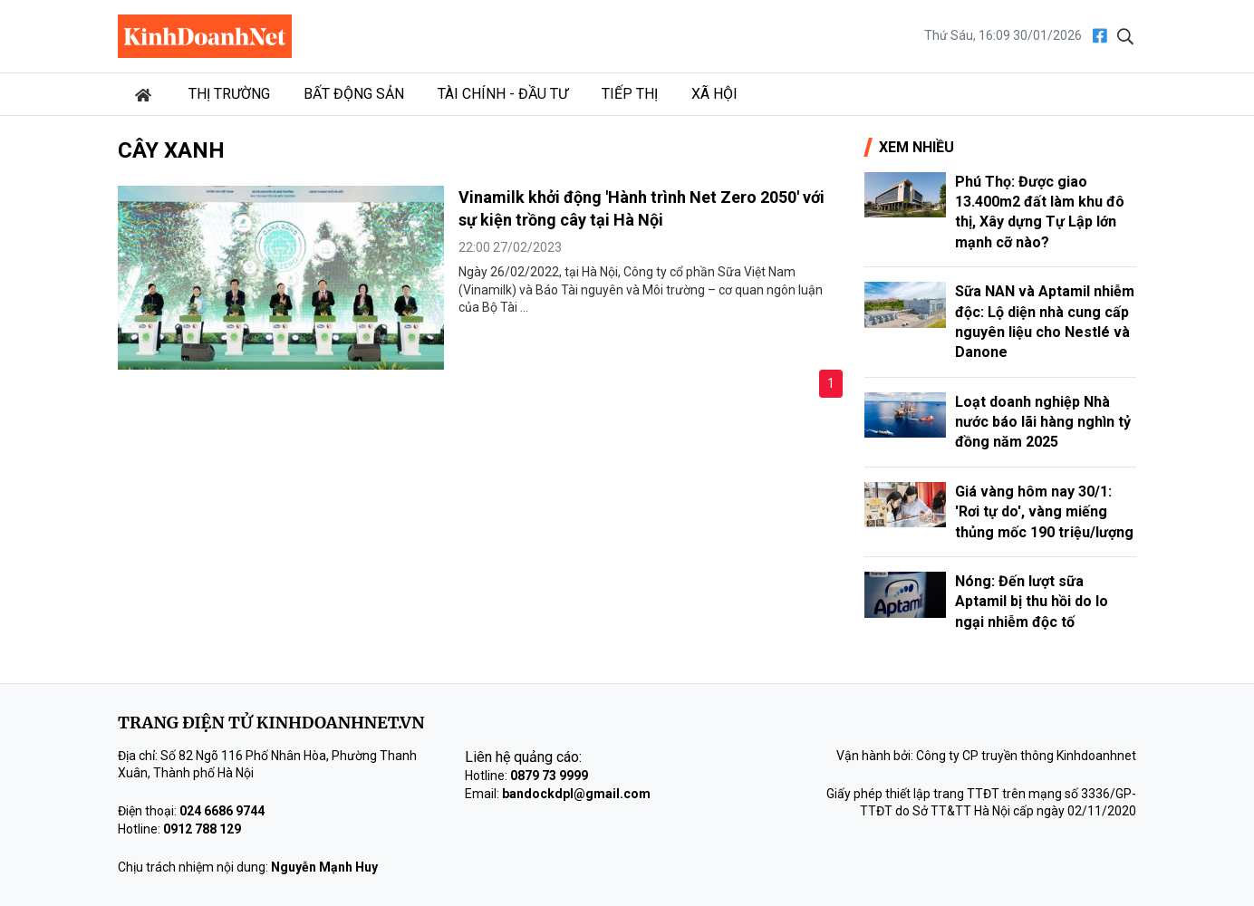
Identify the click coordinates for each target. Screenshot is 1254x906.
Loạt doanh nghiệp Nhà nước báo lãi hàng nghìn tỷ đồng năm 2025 (1043, 422)
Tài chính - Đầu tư (503, 93)
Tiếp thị (630, 93)
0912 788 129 (202, 829)
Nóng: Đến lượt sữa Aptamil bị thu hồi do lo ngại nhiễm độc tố (1031, 602)
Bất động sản (354, 93)
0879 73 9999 (549, 775)
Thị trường (229, 93)
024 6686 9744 (222, 811)
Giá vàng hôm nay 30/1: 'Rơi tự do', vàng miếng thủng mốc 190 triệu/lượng (1044, 512)
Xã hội (714, 93)
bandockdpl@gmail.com (576, 793)
